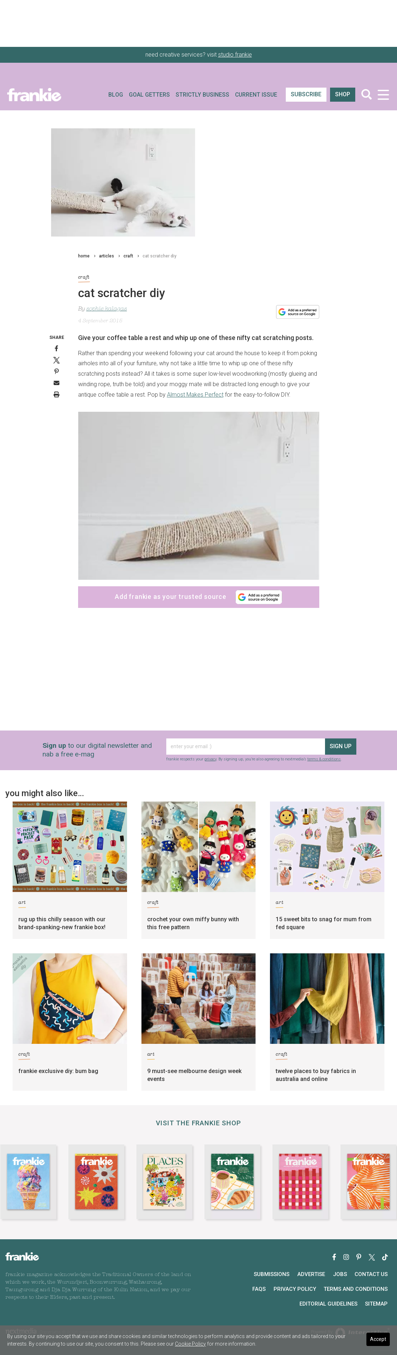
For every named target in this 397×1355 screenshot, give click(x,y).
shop (342, 94)
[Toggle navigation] (383, 94)
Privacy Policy (295, 1289)
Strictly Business (202, 95)
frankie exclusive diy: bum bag (58, 1071)
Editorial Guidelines (328, 1304)
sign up (341, 746)
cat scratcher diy (159, 256)
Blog (115, 95)
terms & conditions (324, 759)
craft (128, 256)
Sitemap (376, 1304)
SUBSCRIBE (306, 94)
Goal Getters (149, 95)
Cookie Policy (190, 1344)
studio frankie (235, 54)
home (84, 256)
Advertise (311, 1274)
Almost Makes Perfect (195, 394)
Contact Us (371, 1274)
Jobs (340, 1274)
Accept (378, 1339)
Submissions (271, 1274)
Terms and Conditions (356, 1289)
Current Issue (256, 95)
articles (106, 256)
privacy (210, 759)
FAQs (259, 1289)
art (22, 903)
